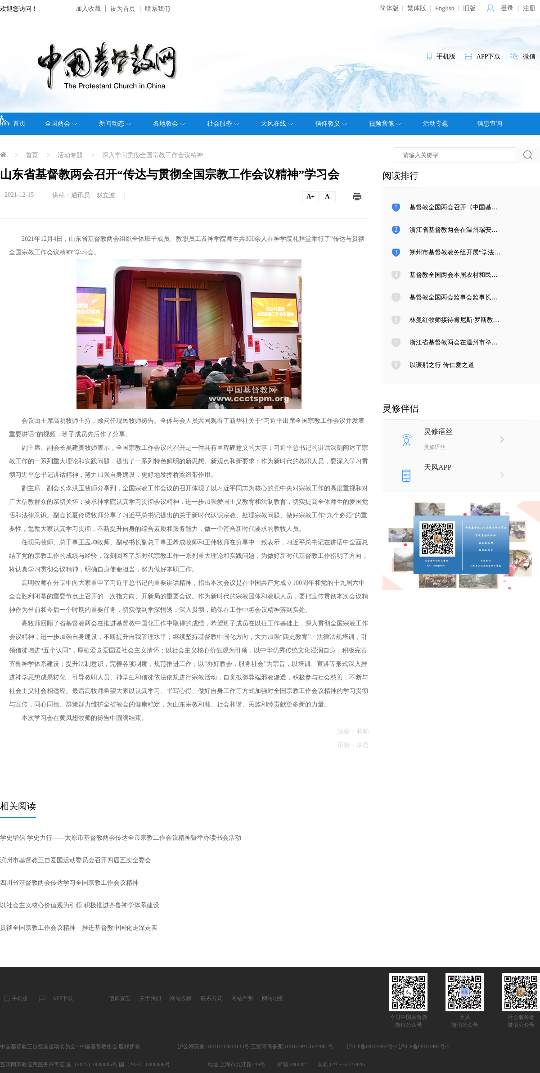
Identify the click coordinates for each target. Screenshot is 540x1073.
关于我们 (150, 998)
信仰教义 (331, 123)
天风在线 (277, 123)
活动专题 (435, 123)
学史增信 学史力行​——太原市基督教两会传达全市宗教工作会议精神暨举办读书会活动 (120, 837)
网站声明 (242, 998)
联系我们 (157, 8)
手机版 (20, 998)
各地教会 (169, 123)
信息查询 (489, 123)
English (444, 8)
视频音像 (385, 123)
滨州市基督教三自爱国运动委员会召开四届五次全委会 (75, 860)
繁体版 (416, 8)
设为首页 (122, 8)
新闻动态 (115, 123)
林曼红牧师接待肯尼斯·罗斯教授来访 (461, 320)
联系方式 (211, 998)
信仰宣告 (119, 998)
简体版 (389, 8)
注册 (529, 8)
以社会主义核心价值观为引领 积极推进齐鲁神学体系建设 (79, 905)
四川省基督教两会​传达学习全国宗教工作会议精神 (69, 882)
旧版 (469, 8)
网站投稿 (181, 998)
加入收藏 (88, 8)
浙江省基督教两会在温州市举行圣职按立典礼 (473, 342)
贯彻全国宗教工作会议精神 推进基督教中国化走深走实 (79, 927)
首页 (13, 120)
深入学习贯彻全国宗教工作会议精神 (152, 155)
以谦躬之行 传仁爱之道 (442, 365)
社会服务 (223, 123)
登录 (507, 8)
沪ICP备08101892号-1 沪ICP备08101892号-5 (397, 1046)
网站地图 (273, 998)
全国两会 (61, 123)
